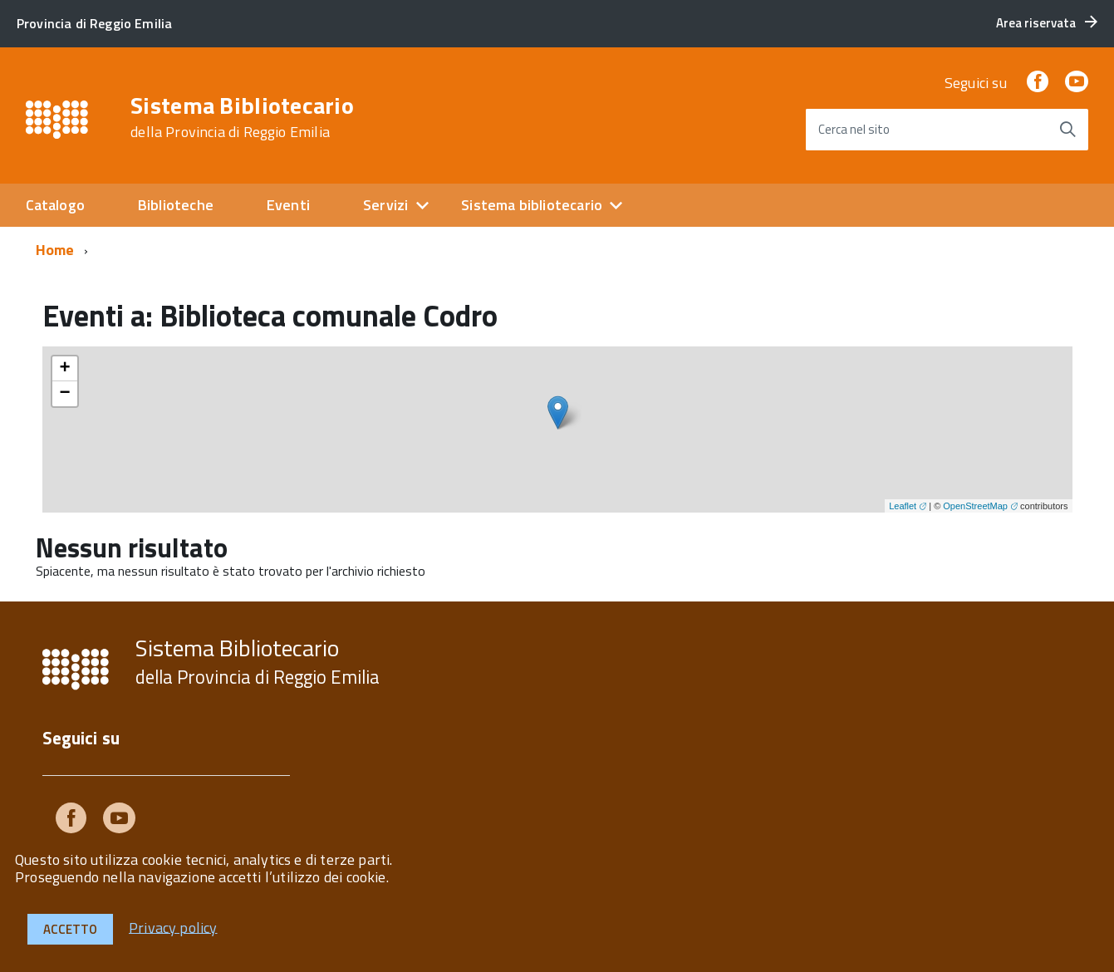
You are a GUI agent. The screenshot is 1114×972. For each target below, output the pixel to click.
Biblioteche (175, 205)
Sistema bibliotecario (531, 205)
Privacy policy (173, 927)
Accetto (70, 929)
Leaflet (902, 506)
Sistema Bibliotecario (242, 117)
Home (55, 249)
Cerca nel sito (854, 129)
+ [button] (64, 368)
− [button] (64, 393)
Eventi (288, 205)
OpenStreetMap (975, 506)
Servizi (385, 205)
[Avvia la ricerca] (1067, 129)
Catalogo (55, 205)
